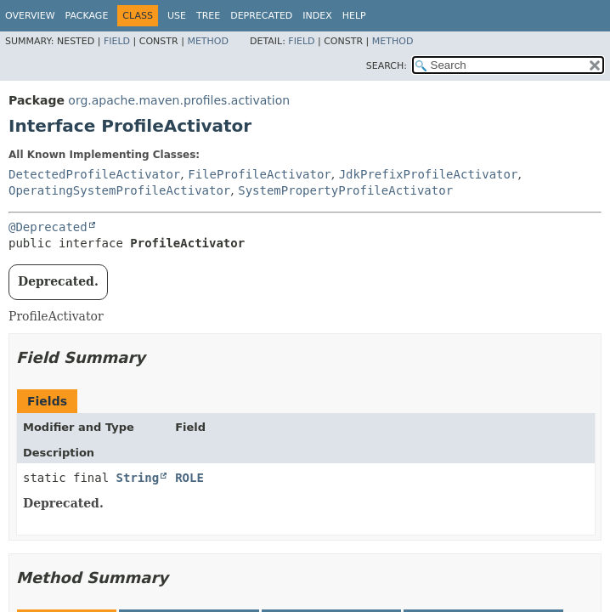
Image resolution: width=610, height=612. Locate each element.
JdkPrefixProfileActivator (428, 174)
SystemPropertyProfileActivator (345, 190)
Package (87, 15)
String (138, 477)
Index (316, 15)
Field (117, 41)
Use (176, 15)
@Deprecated (48, 227)
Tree (208, 15)
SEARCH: (386, 65)
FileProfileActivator (259, 174)
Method (208, 41)
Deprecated (261, 15)
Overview (30, 15)
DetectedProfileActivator (94, 174)
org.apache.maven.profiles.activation (179, 100)
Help (354, 15)
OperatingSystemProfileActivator (119, 190)
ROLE (189, 477)
